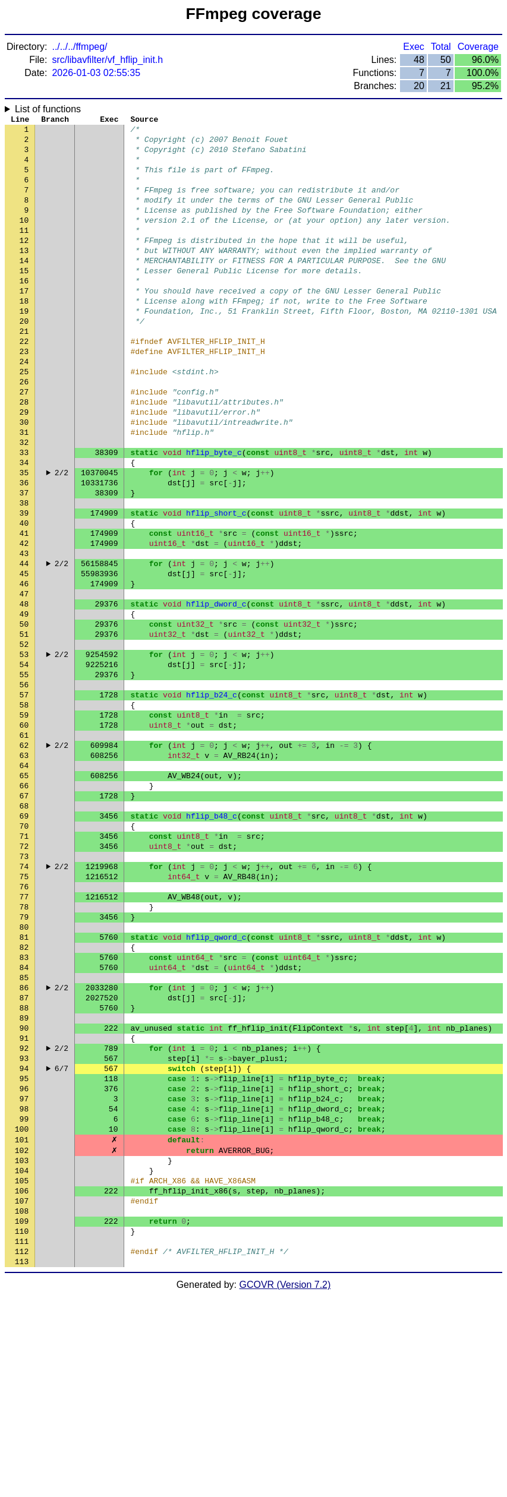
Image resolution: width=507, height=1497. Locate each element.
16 (24, 310)
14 (24, 287)
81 (24, 1083)
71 (24, 964)
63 (24, 869)
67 (24, 916)
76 (24, 1023)
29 (24, 465)
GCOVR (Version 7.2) (285, 1487)
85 (24, 1130)
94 (24, 1237)
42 (24, 619)
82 (24, 1094)
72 (24, 976)
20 (24, 358)
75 (24, 1011)
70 (24, 952)
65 (24, 893)
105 (22, 1368)
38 (24, 572)
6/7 (61, 1237)
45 (24, 655)
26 (24, 429)
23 (24, 394)
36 (24, 548)
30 (24, 477)
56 (24, 786)
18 (24, 334)
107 (22, 1392)
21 (24, 370)
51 (24, 726)
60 (24, 833)
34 (24, 524)
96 (24, 1261)
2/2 (61, 536)
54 (24, 762)
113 (22, 1463)
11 (24, 251)
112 (22, 1451)
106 (22, 1380)
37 (24, 560)
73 (24, 988)
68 (24, 928)
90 (24, 1190)
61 (24, 845)
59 (24, 821)
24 (24, 405)
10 (24, 239)
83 (24, 1106)
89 (24, 1178)
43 (24, 631)
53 (24, 750)
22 (24, 382)
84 (24, 1118)
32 (24, 500)
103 (22, 1344)
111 (22, 1439)
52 (24, 738)
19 (24, 346)
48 (24, 691)
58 (24, 809)
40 (24, 595)
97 (24, 1273)
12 (24, 263)
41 (24, 607)
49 (24, 702)
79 (24, 1059)
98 (24, 1285)
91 (24, 1201)
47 (24, 679)
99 (24, 1296)
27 (24, 441)
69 (24, 940)
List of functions (48, 109)
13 (24, 275)
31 (24, 489)
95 (24, 1249)
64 (24, 881)
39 (24, 584)
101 (22, 1320)
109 (22, 1415)
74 (24, 999)
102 (22, 1332)
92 (24, 1213)
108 (22, 1403)
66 (24, 904)
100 (22, 1308)
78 (24, 1047)
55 (24, 774)
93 (24, 1225)
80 (24, 1071)
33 (24, 512)
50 (24, 714)
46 (24, 667)
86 (24, 1142)
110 (22, 1427)
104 (22, 1356)
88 (24, 1166)
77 (24, 1035)
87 (24, 1154)
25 (24, 417)
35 (24, 536)
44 (24, 643)
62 (24, 857)
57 (24, 797)
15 (24, 298)
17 (24, 322)
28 (24, 453)
